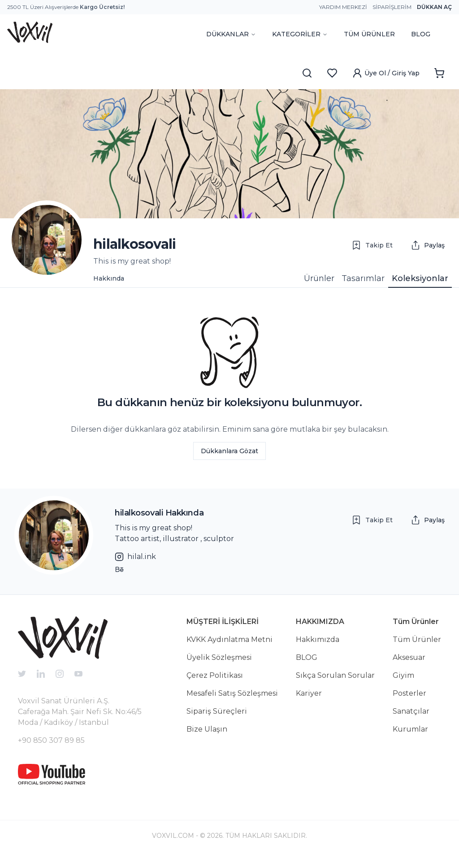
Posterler (409, 693)
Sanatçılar (411, 711)
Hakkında (108, 278)
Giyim (403, 675)
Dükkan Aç (434, 7)
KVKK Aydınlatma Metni (229, 639)
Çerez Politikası (214, 675)
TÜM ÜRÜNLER (369, 34)
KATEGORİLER (300, 34)
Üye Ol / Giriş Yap (386, 73)
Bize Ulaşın (206, 729)
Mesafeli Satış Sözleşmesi (232, 693)
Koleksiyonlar (420, 278)
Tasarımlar (363, 278)
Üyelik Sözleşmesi (219, 657)
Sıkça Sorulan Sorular (335, 675)
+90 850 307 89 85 (51, 740)
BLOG (420, 34)
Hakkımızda (317, 639)
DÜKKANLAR (231, 34)
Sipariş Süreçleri (216, 711)
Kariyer (309, 693)
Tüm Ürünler (417, 639)
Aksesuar (409, 657)
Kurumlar (410, 729)
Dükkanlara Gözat (229, 451)
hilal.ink (135, 556)
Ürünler (319, 278)
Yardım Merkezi (343, 7)
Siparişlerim (391, 7)
